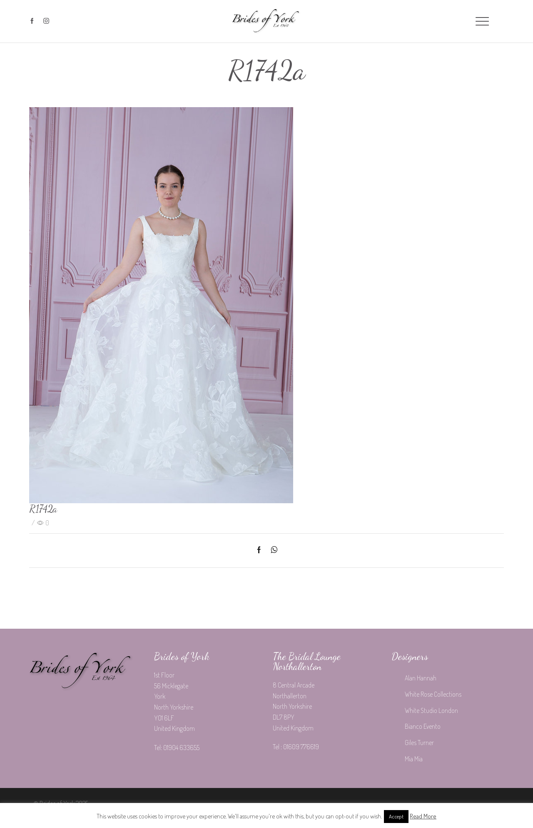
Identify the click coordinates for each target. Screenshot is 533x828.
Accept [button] (396, 816)
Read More (423, 816)
